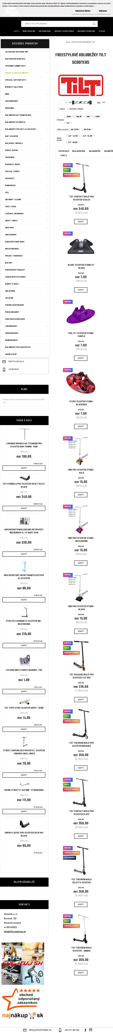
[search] (94, 24)
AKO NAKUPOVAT (45, 31)
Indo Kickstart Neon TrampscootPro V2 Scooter (24, 577)
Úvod (68, 42)
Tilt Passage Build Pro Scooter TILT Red (81, 676)
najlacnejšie (78, 151)
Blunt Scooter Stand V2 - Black (81, 266)
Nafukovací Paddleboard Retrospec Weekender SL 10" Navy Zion (24, 531)
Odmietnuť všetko (82, 11)
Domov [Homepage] (16, 31)
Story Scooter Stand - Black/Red (81, 403)
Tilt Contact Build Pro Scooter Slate (81, 813)
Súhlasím (103, 11)
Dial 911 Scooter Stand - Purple (81, 335)
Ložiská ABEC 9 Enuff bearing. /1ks (24, 670)
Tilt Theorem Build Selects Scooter (81, 881)
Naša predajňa (29, 31)
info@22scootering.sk (16, 361)
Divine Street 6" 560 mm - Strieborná (24, 790)
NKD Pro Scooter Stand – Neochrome (81, 539)
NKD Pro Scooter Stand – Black (81, 608)
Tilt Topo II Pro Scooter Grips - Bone (24, 708)
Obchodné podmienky (86, 31)
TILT (93, 42)
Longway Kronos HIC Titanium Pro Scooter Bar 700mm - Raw (24, 445)
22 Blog (102, 31)
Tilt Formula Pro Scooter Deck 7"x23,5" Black (24, 485)
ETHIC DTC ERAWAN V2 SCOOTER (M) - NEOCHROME (24, 622)
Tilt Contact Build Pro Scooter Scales (81, 198)
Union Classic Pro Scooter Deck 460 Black (24, 834)
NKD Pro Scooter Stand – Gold (81, 471)
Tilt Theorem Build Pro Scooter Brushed (81, 744)
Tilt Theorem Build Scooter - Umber (81, 949)
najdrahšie (94, 151)
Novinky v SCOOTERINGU (64, 31)
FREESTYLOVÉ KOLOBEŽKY (81, 42)
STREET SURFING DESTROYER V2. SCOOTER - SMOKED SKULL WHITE (24, 752)
